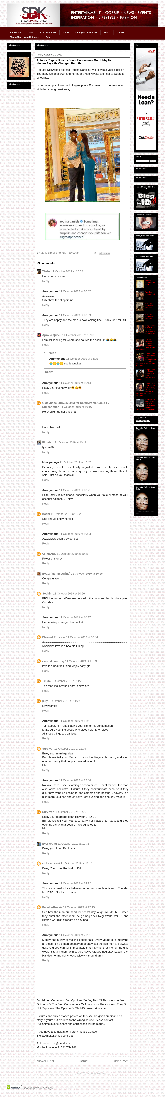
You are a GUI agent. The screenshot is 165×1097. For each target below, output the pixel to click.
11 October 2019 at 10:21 (75, 490)
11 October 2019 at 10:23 (75, 533)
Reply (45, 281)
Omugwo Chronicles (86, 32)
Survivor (48, 748)
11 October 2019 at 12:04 (70, 748)
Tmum (46, 681)
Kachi (46, 513)
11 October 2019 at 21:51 (75, 935)
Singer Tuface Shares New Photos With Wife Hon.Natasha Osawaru (146, 374)
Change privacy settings (38, 1088)
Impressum (16, 32)
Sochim (47, 593)
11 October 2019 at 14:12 (75, 883)
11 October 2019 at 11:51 (75, 720)
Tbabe (46, 271)
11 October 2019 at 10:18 (70, 442)
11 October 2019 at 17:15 (79, 907)
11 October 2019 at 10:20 (75, 462)
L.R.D (66, 32)
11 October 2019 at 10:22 (66, 513)
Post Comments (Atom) (91, 1073)
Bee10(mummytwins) (56, 573)
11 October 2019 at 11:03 (81, 661)
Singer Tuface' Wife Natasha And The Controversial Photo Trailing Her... (146, 331)
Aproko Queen (51, 335)
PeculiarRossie (52, 907)
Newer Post (45, 1061)
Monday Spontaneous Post (150, 283)
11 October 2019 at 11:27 (64, 700)
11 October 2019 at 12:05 (70, 811)
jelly (45, 700)
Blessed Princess (53, 637)
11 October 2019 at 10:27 (75, 617)
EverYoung (49, 843)
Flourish (48, 442)
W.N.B (107, 32)
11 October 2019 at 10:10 (78, 335)
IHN (31, 32)
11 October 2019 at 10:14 (75, 383)
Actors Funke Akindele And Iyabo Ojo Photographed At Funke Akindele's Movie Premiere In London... (146, 359)
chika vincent (51, 863)
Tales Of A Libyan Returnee (24, 37)
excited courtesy (53, 661)
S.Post (120, 32)
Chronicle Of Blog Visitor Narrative (150, 305)
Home (83, 1061)
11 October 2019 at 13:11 (76, 863)
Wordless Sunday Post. (150, 293)
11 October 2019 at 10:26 (69, 593)
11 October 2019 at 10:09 (75, 315)
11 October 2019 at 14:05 (82, 358)
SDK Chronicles (47, 32)
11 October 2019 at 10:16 (76, 406)
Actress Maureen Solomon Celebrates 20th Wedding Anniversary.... (146, 345)
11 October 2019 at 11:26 (67, 681)
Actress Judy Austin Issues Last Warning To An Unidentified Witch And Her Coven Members (145, 389)
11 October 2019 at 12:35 (73, 843)
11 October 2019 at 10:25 (73, 553)
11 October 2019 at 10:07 (75, 291)
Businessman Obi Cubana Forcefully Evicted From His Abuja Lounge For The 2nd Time (145, 404)
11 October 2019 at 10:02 (67, 271)
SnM (48, 37)
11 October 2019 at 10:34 (82, 637)
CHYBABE (49, 553)
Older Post (120, 1061)
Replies (51, 352)
